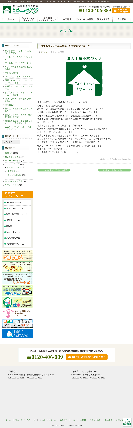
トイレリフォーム (14, 202)
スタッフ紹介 (103, 19)
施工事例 (63, 420)
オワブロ (44, 52)
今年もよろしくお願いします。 (114, 170)
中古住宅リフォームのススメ (17, 76)
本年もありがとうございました (18, 63)
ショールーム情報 (85, 19)
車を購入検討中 (12, 73)
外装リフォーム (13, 220)
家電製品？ (10, 105)
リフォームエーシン (10, 19)
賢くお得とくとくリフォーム (48, 19)
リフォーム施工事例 (67, 19)
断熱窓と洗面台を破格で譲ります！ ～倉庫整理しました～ (18, 122)
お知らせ (9, 153)
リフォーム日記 (12, 185)
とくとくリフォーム (47, 420)
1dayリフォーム (13, 232)
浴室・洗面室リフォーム (17, 214)
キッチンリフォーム (15, 208)
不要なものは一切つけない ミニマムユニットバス (18, 81)
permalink (127, 159)
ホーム (8, 420)
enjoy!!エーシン (14, 167)
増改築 (9, 226)
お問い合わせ (121, 420)
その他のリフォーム (15, 244)
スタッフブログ (12, 164)
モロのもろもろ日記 (13, 181)
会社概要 (121, 19)
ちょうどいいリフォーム (28, 19)
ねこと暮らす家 (12, 157)
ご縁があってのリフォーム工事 (53, 170)
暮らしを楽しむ (14, 175)
